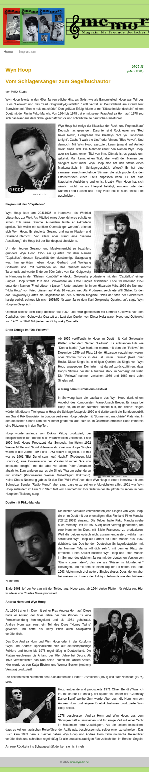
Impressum (27, 52)
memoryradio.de (79, 762)
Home (8, 52)
